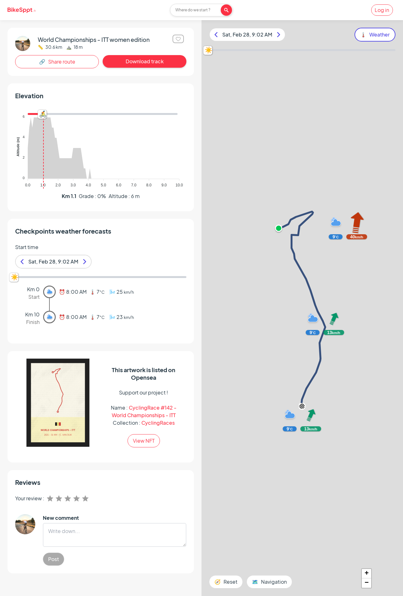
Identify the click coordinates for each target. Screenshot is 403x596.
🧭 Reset (225, 581)
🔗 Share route (57, 61)
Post (53, 559)
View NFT (144, 440)
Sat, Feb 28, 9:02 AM (53, 261)
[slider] (42, 114)
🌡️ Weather (375, 34)
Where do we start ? (192, 10)
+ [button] (367, 573)
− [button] (367, 583)
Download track (145, 61)
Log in (382, 10)
